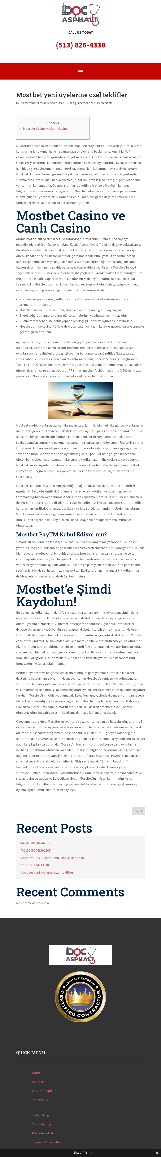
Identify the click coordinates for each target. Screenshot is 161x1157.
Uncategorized (86, 103)
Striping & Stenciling (47, 1142)
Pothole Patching (44, 1133)
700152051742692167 (35, 850)
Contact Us (40, 1100)
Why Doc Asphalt (44, 1091)
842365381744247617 (35, 843)
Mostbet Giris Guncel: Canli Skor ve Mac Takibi (53, 858)
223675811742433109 (35, 865)
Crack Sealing (41, 1124)
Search (138, 811)
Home (36, 1073)
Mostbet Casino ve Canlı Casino (45, 128)
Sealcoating (40, 1115)
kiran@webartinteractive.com (38, 103)
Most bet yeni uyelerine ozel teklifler (46, 872)
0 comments (105, 103)
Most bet (94, 471)
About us (38, 1082)
